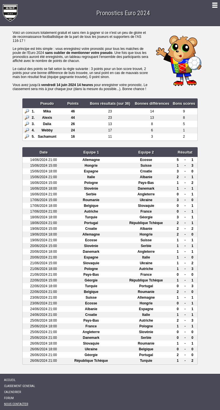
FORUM (9, 398)
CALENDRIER (12, 392)
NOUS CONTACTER (16, 404)
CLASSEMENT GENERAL (19, 386)
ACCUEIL (9, 380)
